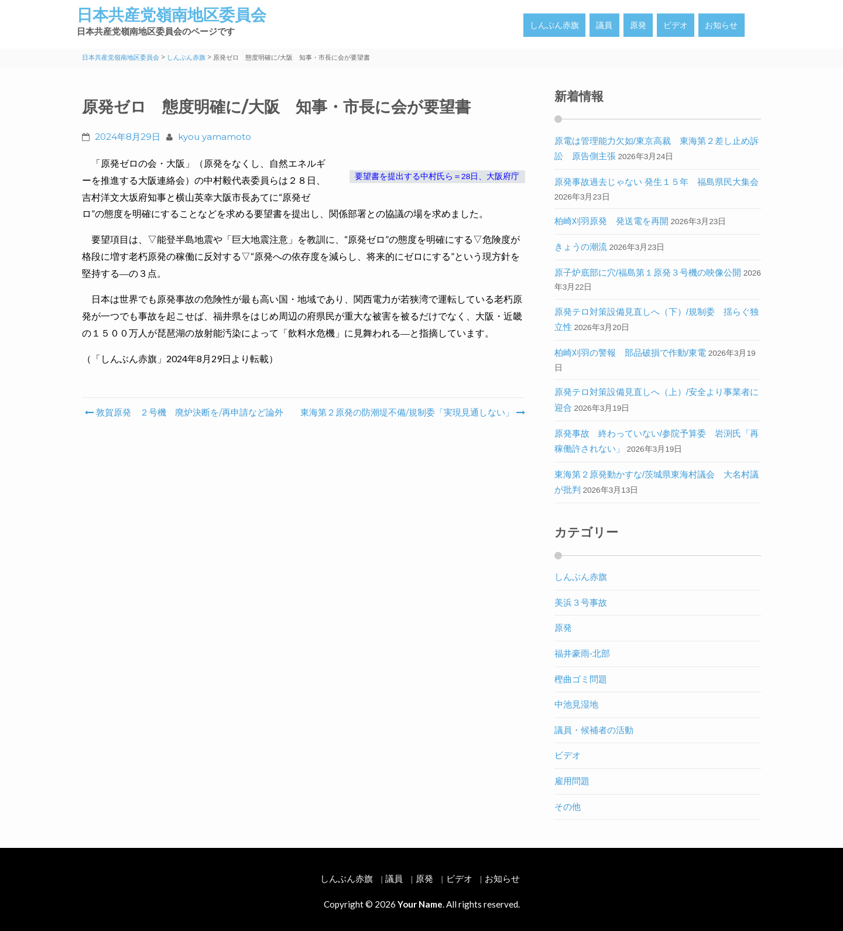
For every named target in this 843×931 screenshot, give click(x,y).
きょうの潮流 (580, 247)
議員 (604, 25)
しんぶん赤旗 (554, 25)
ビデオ (675, 25)
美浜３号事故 (580, 602)
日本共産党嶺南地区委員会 (171, 15)
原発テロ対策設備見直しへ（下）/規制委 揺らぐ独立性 (656, 319)
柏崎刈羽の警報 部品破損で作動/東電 (630, 353)
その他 (567, 807)
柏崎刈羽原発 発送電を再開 (611, 221)
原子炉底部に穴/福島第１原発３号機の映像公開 (647, 272)
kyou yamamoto (214, 136)
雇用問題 (572, 781)
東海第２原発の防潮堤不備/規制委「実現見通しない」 (411, 412)
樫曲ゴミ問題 (580, 679)
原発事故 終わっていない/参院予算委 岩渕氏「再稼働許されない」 (656, 441)
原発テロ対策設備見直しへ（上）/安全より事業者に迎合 (656, 400)
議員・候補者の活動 (593, 730)
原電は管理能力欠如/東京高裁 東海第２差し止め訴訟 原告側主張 (656, 149)
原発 (638, 25)
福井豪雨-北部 (582, 653)
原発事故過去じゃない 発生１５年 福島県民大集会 (656, 182)
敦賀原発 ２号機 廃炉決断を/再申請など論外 (184, 412)
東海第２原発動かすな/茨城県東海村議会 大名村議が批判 (656, 482)
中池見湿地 (576, 704)
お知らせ (721, 25)
